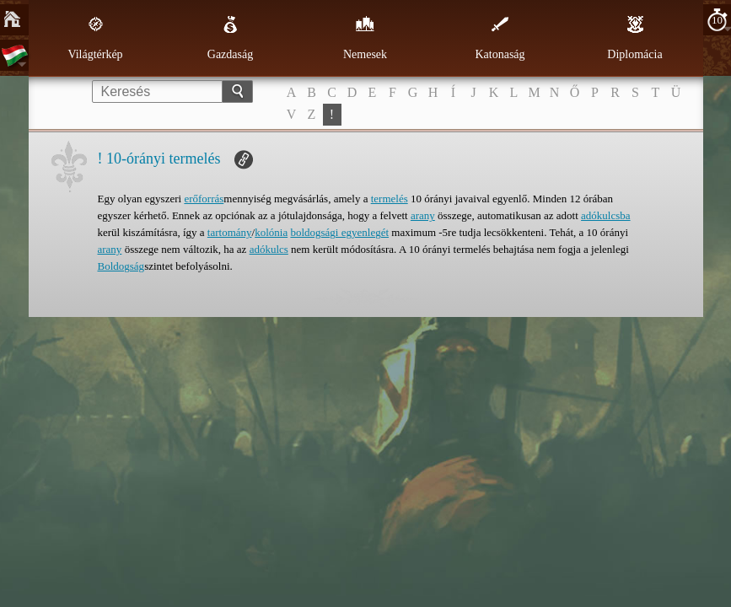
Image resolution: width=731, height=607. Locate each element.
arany (423, 215)
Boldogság (121, 266)
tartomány (229, 232)
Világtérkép (94, 38)
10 (717, 19)
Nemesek (365, 38)
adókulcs (269, 249)
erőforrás (203, 198)
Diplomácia (634, 38)
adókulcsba (605, 215)
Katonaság (499, 38)
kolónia (271, 232)
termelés (389, 198)
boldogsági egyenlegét (339, 232)
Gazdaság (230, 38)
